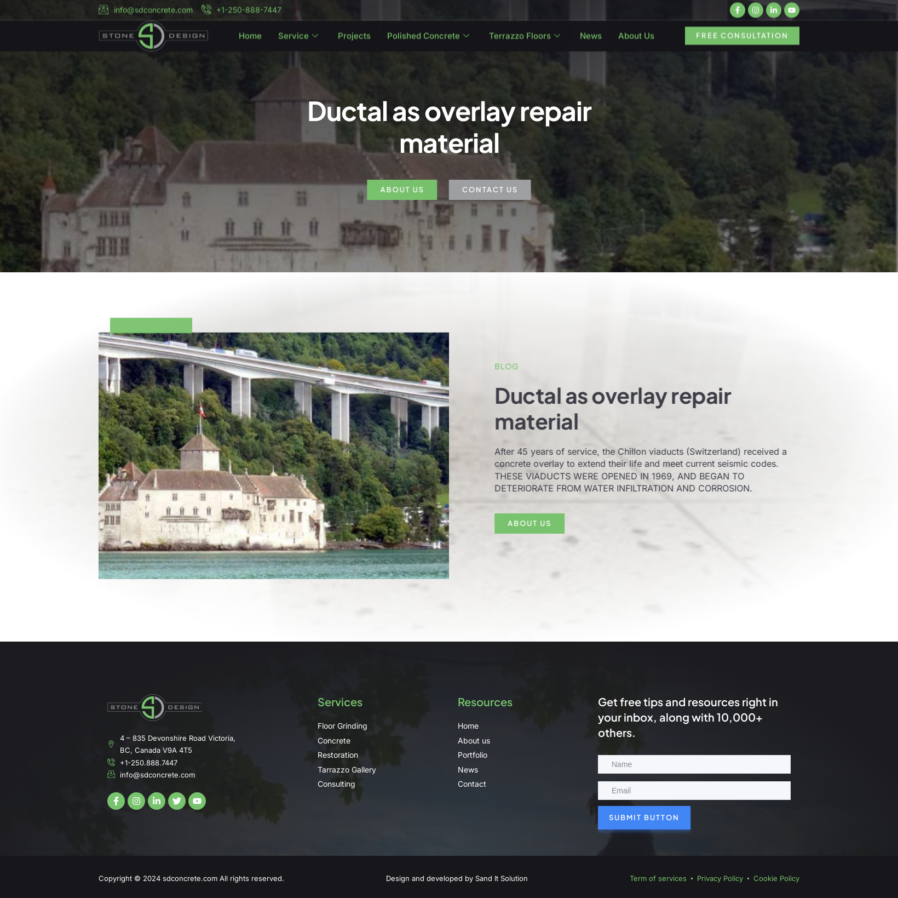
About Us (636, 41)
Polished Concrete (428, 41)
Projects (354, 41)
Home (250, 41)
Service (298, 41)
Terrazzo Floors (524, 41)
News (591, 41)
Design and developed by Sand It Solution (457, 878)
